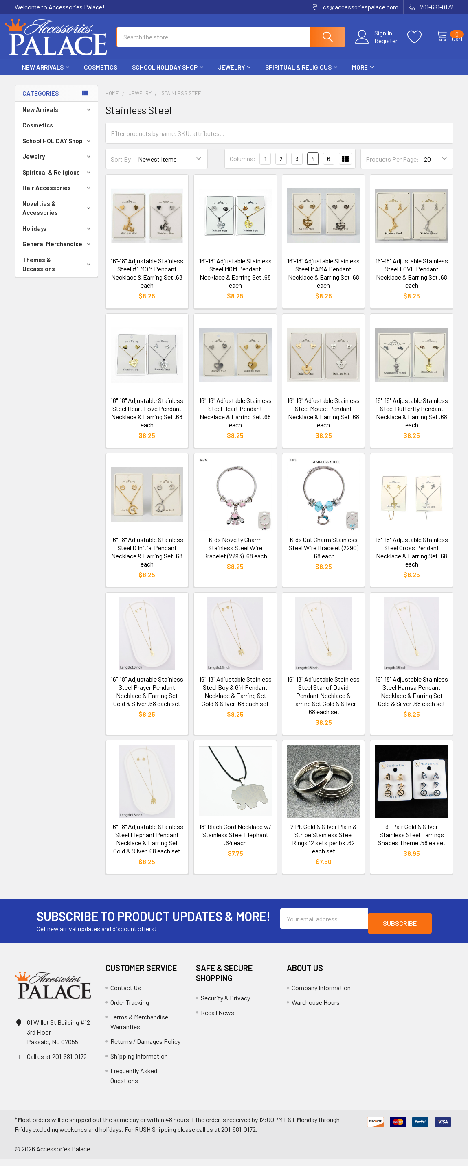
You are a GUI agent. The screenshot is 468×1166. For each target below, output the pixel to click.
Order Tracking (129, 1009)
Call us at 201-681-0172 (57, 1064)
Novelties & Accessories (57, 215)
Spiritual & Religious (301, 74)
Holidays (57, 235)
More (363, 74)
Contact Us (125, 995)
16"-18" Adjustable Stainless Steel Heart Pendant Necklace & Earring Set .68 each (235, 420)
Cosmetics (100, 74)
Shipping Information (139, 1063)
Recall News (217, 1020)
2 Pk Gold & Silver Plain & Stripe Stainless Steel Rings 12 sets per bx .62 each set (323, 846)
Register (377, 45)
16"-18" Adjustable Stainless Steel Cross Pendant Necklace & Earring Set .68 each (412, 559)
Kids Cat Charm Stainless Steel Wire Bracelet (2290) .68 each (323, 555)
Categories (40, 100)
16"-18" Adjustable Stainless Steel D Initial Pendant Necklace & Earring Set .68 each (147, 559)
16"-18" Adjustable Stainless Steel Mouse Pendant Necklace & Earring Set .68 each (323, 420)
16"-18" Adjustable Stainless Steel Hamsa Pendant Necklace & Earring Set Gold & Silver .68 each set (412, 699)
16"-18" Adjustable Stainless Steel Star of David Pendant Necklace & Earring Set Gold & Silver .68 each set (323, 703)
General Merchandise (57, 251)
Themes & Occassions (57, 271)
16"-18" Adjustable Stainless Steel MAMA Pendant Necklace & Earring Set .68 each (323, 280)
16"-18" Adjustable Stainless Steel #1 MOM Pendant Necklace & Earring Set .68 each (147, 280)
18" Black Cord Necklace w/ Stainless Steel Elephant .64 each (235, 842)
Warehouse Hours (316, 1009)
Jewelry (234, 74)
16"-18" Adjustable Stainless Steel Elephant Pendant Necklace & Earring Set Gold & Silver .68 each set (147, 846)
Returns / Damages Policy (145, 1048)
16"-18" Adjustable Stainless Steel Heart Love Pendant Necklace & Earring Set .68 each (147, 420)
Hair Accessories (57, 195)
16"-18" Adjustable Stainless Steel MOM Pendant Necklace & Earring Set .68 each (235, 280)
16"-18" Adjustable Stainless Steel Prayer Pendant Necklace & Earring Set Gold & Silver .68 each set (147, 699)
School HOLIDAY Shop (167, 74)
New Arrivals (45, 74)
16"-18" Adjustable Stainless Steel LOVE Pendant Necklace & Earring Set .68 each (412, 280)
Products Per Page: (392, 166)
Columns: (243, 166)
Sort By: (122, 166)
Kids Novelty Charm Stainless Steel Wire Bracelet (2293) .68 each (235, 555)
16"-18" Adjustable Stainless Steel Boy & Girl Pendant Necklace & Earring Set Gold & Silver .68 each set (235, 699)
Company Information (321, 995)
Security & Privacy (225, 1005)
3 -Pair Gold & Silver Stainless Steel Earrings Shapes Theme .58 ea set (412, 842)
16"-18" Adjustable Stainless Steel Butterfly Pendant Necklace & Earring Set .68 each (412, 420)
